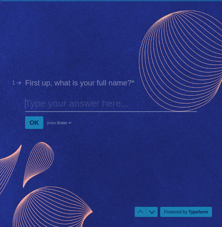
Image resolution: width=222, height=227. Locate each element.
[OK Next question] (34, 122)
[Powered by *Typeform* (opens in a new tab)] (186, 212)
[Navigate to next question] (152, 212)
